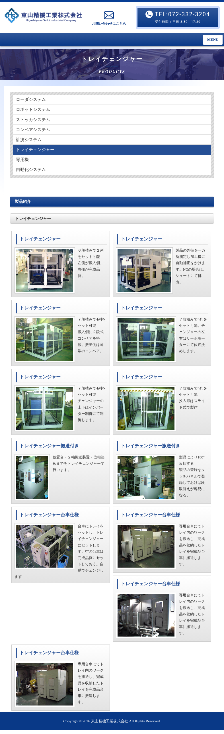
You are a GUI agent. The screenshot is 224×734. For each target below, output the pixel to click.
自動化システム (32, 173)
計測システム (29, 142)
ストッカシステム (34, 121)
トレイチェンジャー (36, 152)
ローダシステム (32, 99)
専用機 (23, 163)
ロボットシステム (34, 110)
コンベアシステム (34, 131)
